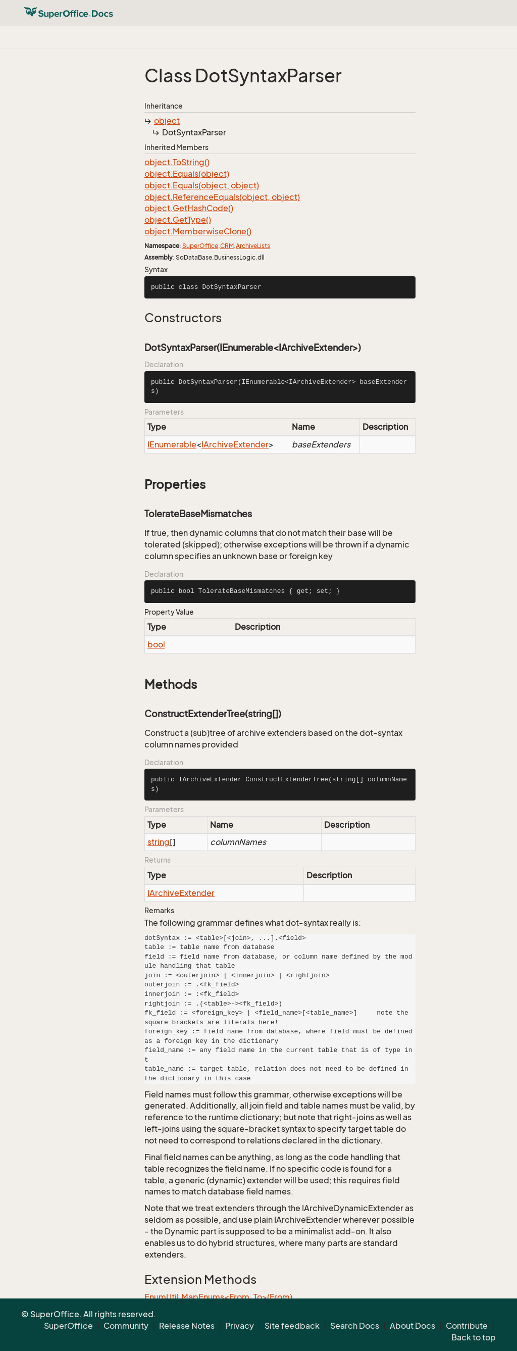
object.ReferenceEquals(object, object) (222, 197)
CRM (227, 245)
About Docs (412, 1326)
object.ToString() (177, 162)
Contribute (467, 1326)
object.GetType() (177, 220)
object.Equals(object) (186, 174)
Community (126, 1326)
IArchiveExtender (235, 444)
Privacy (239, 1326)
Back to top (473, 1337)
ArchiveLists (253, 245)
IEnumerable (171, 444)
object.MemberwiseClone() (197, 231)
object (167, 121)
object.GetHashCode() (188, 208)
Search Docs (354, 1326)
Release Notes (187, 1326)
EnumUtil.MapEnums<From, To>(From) (218, 1297)
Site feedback (292, 1326)
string (158, 842)
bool (156, 644)
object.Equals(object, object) (201, 185)
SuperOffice (200, 245)
